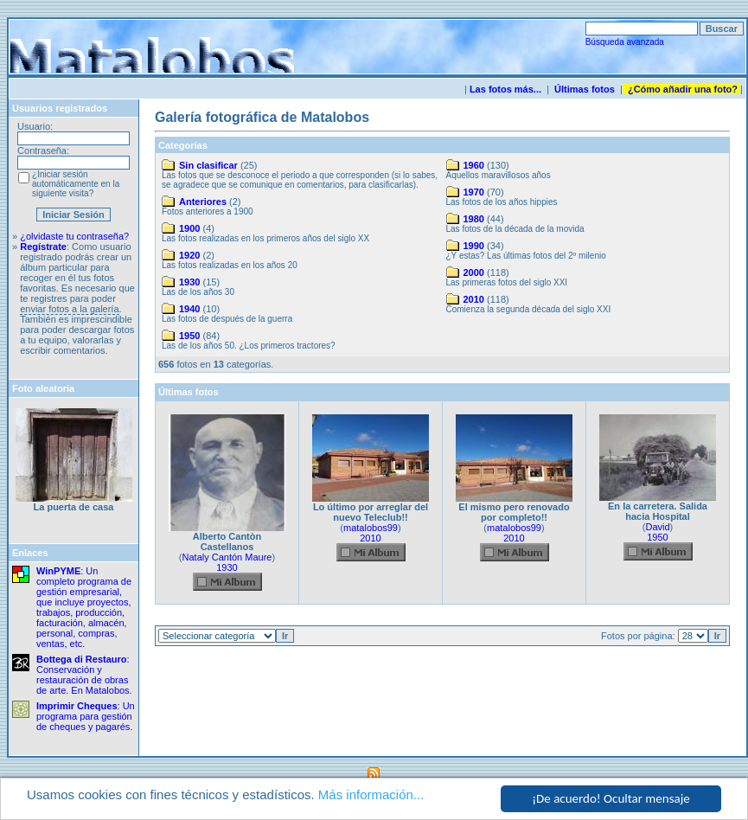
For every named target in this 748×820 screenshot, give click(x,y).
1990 (474, 245)
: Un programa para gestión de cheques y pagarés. (85, 716)
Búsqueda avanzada (624, 42)
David (657, 527)
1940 (189, 309)
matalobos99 (370, 527)
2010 (474, 299)
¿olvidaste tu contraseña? (74, 236)
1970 (474, 192)
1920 (189, 255)
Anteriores (203, 201)
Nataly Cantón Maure (227, 557)
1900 (189, 228)
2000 (474, 272)
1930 (189, 282)
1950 (189, 335)
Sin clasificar (208, 165)
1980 (474, 219)
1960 (474, 165)
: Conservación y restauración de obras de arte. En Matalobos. (84, 674)
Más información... (371, 795)
